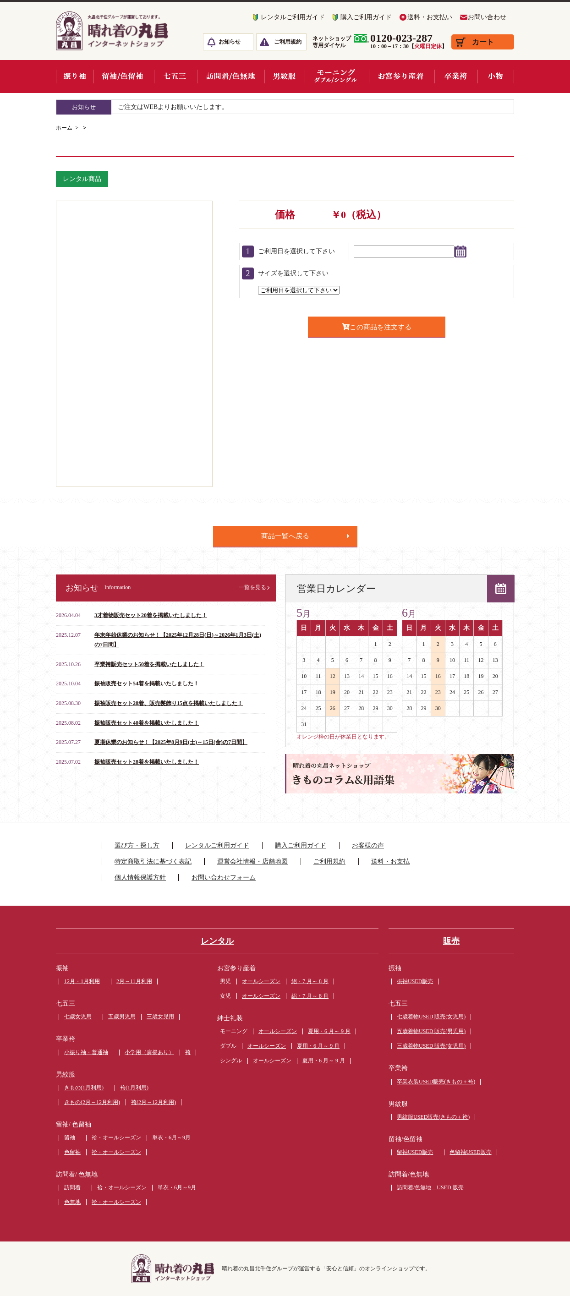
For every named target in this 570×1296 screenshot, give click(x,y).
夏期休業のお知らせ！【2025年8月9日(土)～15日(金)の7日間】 (170, 742)
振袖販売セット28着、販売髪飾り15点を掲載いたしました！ (168, 703)
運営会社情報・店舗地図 (252, 861)
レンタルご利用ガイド (293, 17)
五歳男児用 (122, 1016)
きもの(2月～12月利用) (92, 1102)
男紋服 (65, 1074)
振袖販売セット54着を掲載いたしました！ (146, 683)
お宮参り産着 (236, 968)
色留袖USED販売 (470, 1152)
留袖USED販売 (415, 1152)
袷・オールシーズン (116, 1137)
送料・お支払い (429, 17)
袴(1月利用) (134, 1087)
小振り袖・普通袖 (86, 1052)
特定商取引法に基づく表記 (153, 861)
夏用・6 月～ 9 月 (329, 1031)
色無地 (72, 1202)
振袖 (62, 968)
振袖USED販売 (415, 981)
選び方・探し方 (137, 845)
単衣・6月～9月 (171, 1137)
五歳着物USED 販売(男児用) (431, 1031)
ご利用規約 (287, 41)
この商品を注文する (376, 327)
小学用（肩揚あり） (149, 1052)
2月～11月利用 (134, 981)
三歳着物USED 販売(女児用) (431, 1046)
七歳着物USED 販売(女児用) (431, 1016)
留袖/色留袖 (405, 1139)
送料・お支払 (390, 861)
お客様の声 (368, 845)
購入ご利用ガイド (366, 17)
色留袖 (72, 1152)
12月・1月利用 (82, 981)
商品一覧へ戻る (285, 536)
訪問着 (72, 1187)
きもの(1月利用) (84, 1087)
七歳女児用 (78, 1016)
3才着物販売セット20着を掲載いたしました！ (150, 615)
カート (483, 42)
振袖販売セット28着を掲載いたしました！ (146, 762)
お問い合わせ (487, 17)
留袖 (69, 1137)
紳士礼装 (230, 1018)
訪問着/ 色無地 (77, 1174)
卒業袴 (65, 1038)
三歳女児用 (160, 1016)
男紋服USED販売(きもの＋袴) (433, 1117)
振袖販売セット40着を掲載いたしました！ (146, 723)
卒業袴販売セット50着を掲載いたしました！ (149, 664)
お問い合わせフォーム (224, 877)
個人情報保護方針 (140, 877)
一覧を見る (252, 587)
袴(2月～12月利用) (153, 1102)
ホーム (64, 128)
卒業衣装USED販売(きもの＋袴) (436, 1081)
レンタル (217, 941)
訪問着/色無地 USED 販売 (430, 1187)
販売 (451, 941)
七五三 (65, 1003)
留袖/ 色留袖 (73, 1124)
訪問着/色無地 (409, 1174)
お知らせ (230, 41)
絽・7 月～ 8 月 (310, 981)
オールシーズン (261, 981)
